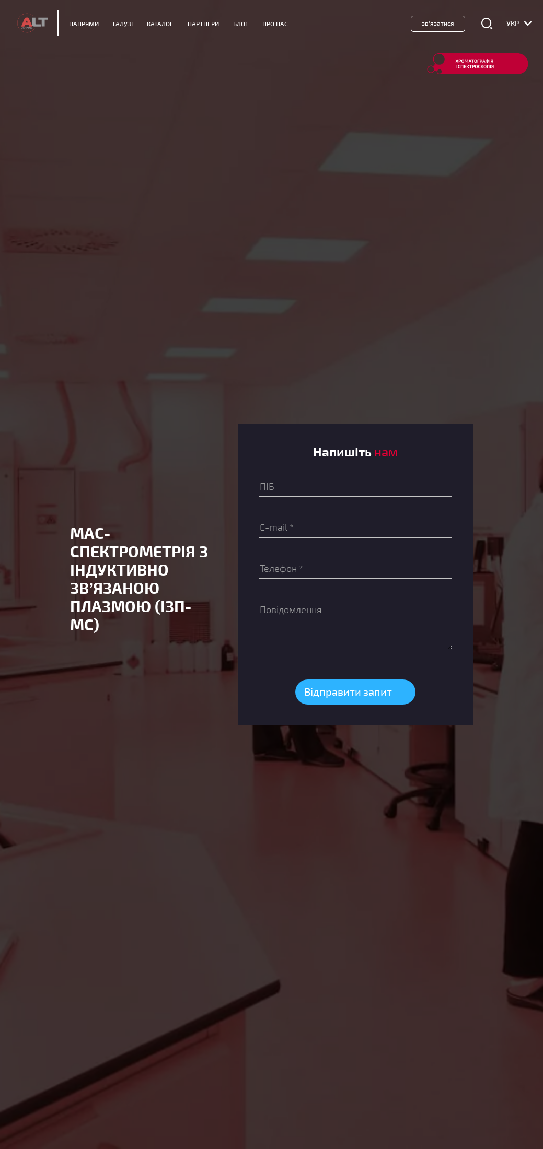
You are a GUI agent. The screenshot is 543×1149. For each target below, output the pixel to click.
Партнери (203, 23)
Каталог (160, 23)
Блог (240, 23)
